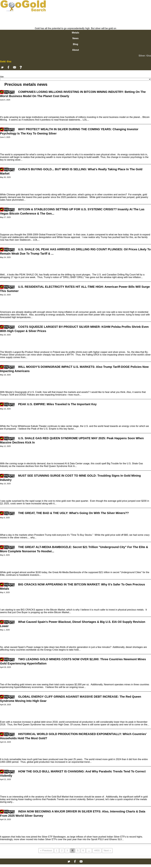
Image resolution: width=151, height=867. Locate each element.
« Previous (46, 850)
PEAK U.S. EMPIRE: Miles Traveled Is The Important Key (57, 404)
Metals (75, 32)
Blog (75, 44)
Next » (107, 850)
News (75, 38)
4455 (97, 850)
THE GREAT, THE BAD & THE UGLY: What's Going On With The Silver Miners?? (73, 513)
